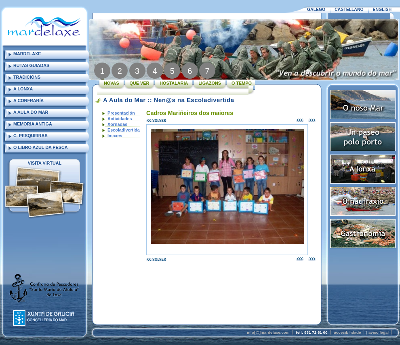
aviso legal (378, 332)
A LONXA (23, 88)
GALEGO (316, 9)
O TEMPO (242, 83)
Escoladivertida (123, 130)
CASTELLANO (349, 9)
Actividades (119, 118)
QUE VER (139, 83)
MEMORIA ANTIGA (32, 123)
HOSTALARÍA (174, 83)
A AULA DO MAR (30, 112)
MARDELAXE (27, 53)
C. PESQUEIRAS (30, 135)
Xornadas (117, 124)
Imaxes (114, 135)
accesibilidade (347, 332)
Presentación (121, 113)
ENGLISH (382, 9)
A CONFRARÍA (28, 100)
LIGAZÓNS (209, 83)
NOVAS (111, 83)
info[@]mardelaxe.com (268, 332)
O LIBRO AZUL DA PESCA (40, 147)
